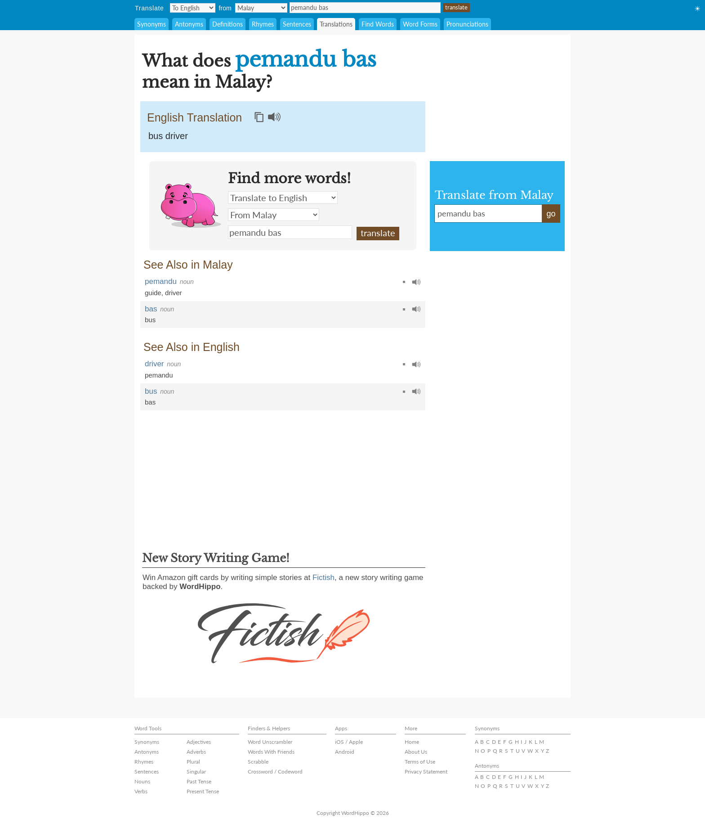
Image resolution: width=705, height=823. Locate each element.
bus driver (168, 136)
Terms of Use (420, 761)
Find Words (377, 24)
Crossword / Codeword (275, 771)
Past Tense (199, 781)
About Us (416, 751)
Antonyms (189, 24)
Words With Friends (271, 751)
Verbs (140, 791)
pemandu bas (365, 7)
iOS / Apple (349, 741)
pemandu (161, 281)
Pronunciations (467, 24)
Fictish (323, 577)
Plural (193, 761)
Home (412, 741)
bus (150, 320)
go (550, 213)
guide (153, 293)
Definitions (227, 24)
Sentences (297, 24)
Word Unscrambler (270, 741)
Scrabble (258, 761)
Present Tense (203, 791)
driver (173, 293)
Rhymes (263, 24)
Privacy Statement (426, 771)
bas (151, 309)
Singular (196, 771)
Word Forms (420, 24)
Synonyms (151, 24)
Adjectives (199, 741)
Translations (336, 24)
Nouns (142, 781)
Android (344, 751)
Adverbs (196, 751)
